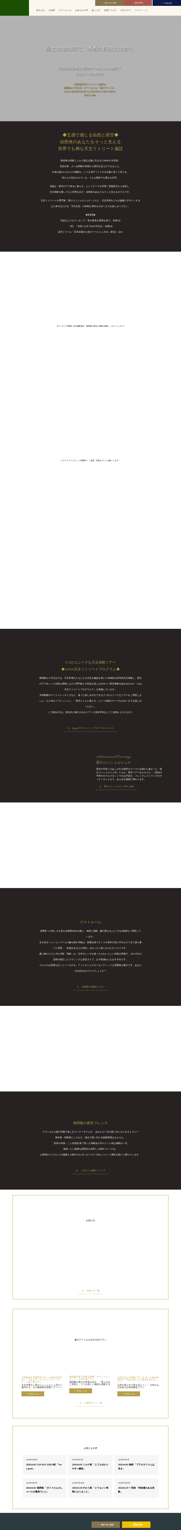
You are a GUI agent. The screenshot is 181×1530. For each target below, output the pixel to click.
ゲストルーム (65, 10)
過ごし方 (96, 10)
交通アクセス (110, 10)
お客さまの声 (81, 10)
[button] (90, 728)
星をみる (40, 10)
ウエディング (141, 10)
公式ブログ (125, 10)
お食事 (52, 10)
